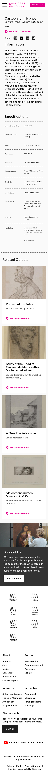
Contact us (8, 673)
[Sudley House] (35, 624)
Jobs (4, 665)
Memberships (31, 661)
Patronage (29, 669)
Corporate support (33, 665)
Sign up (10, 729)
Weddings (29, 706)
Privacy (10, 766)
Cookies (12, 769)
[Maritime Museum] (35, 610)
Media (5, 669)
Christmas (29, 698)
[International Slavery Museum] (13, 610)
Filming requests (32, 702)
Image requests (10, 706)
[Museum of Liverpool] (13, 597)
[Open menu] (4, 5)
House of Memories (12, 698)
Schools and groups (12, 694)
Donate (28, 673)
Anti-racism (8, 702)
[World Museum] (35, 597)
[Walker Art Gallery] (13, 624)
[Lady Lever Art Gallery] (13, 637)
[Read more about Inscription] (34, 235)
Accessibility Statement (30, 769)
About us (7, 661)
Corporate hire (31, 694)
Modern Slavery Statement (29, 766)
